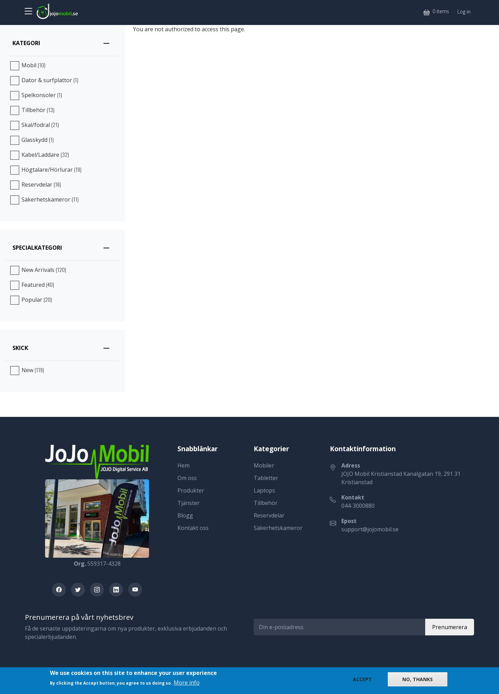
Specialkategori (37, 247)
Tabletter (266, 478)
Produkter (190, 490)
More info (187, 682)
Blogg (185, 515)
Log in (464, 11)
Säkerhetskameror (278, 528)
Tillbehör (266, 503)
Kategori (26, 43)
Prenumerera (449, 627)
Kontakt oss (193, 528)
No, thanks (417, 679)
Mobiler (264, 465)
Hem (183, 465)
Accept (362, 679)
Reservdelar (269, 515)
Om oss (187, 478)
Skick (20, 348)
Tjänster (188, 503)
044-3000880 (358, 505)
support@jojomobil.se (370, 529)
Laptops (264, 490)
